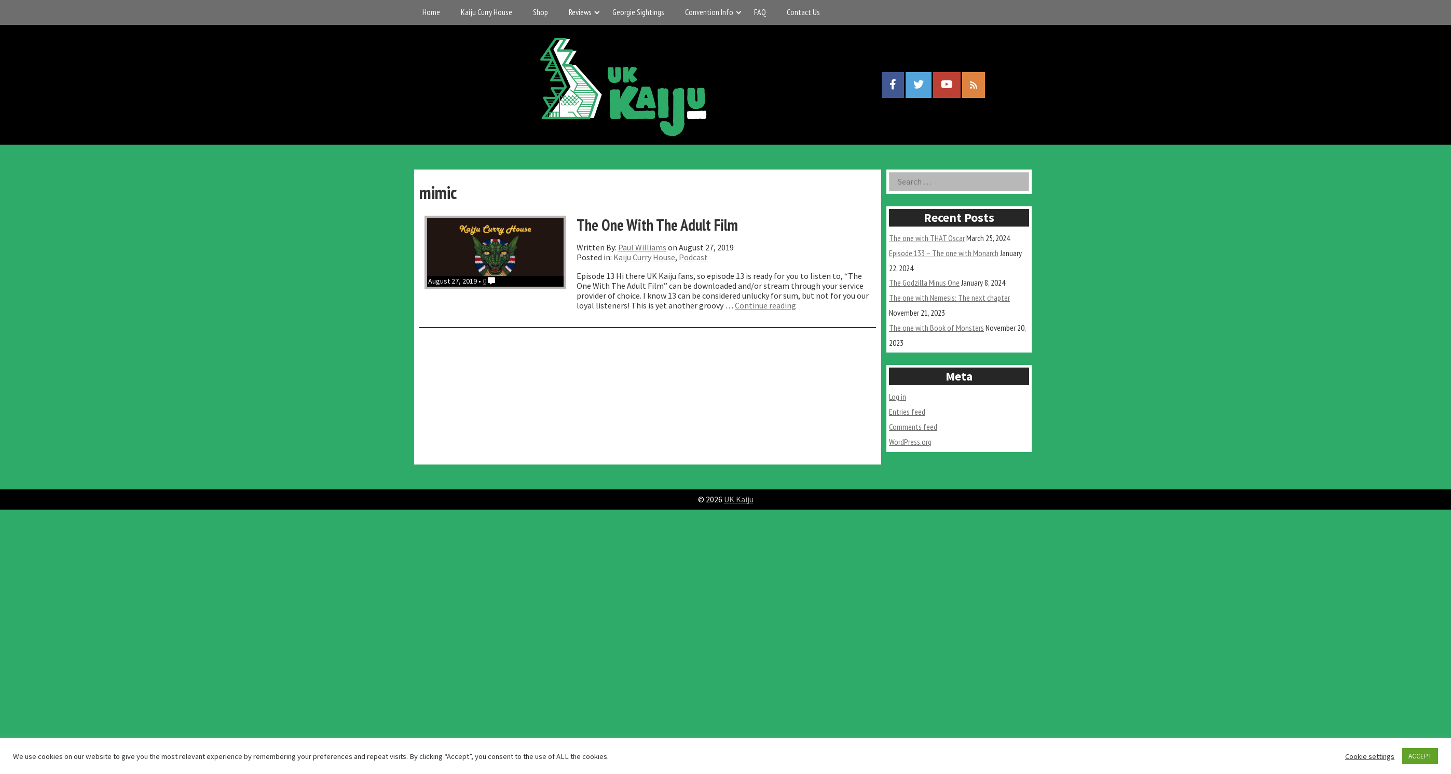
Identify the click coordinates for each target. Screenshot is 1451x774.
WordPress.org (910, 442)
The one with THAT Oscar (927, 238)
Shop (540, 12)
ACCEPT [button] (1420, 756)
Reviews (580, 12)
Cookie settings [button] (1369, 756)
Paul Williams (642, 247)
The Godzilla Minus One (924, 282)
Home (431, 12)
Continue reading (765, 305)
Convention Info (709, 12)
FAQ (760, 12)
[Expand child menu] (597, 12)
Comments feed (913, 426)
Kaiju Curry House (486, 12)
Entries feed (907, 411)
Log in (897, 396)
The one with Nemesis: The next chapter (949, 297)
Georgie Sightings (638, 12)
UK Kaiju (739, 499)
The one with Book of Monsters (936, 327)
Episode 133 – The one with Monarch (943, 253)
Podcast (693, 257)
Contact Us (803, 12)
